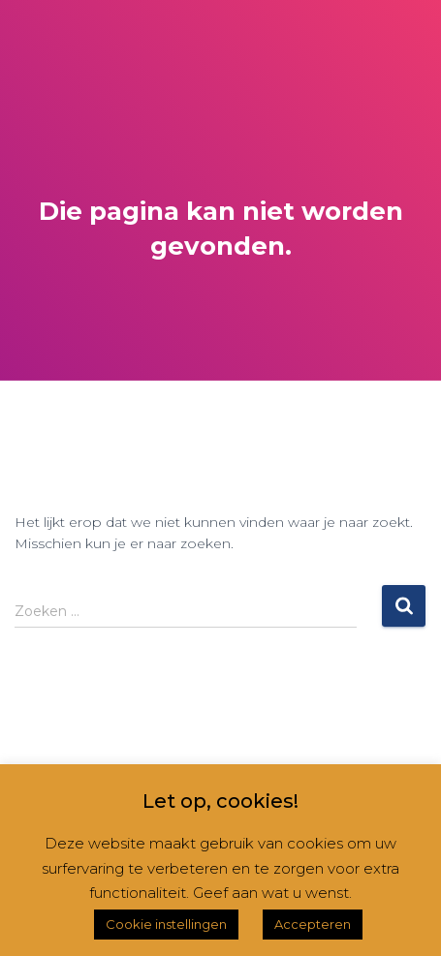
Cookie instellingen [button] (166, 924)
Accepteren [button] (312, 924)
